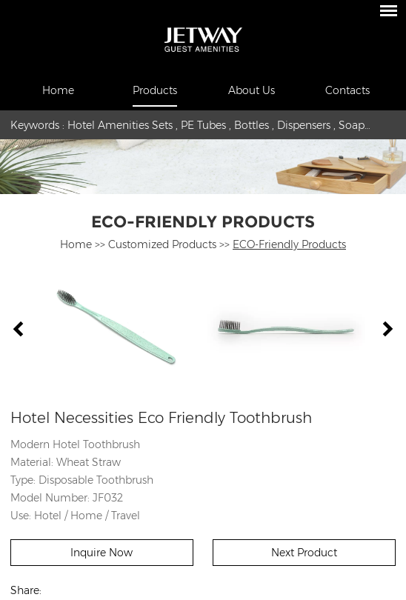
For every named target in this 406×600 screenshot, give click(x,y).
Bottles (251, 125)
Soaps (354, 125)
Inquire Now (101, 552)
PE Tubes (203, 125)
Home (58, 90)
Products (155, 90)
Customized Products (162, 244)
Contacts (347, 90)
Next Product (304, 552)
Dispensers (303, 125)
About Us (251, 90)
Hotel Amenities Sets (120, 125)
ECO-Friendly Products (203, 222)
